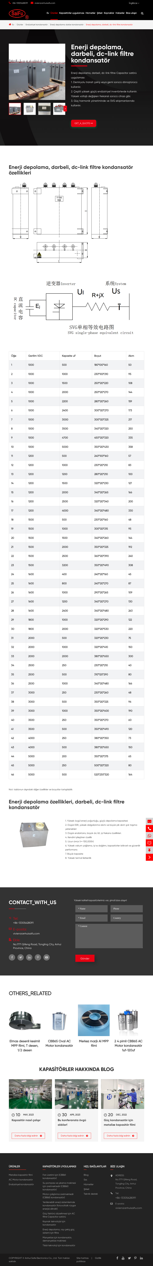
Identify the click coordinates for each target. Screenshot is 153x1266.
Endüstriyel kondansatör (37, 24)
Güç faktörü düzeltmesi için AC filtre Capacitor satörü (59, 1215)
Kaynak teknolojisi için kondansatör (54, 1223)
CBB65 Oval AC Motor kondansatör (59, 1043)
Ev (48, 13)
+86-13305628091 (20, 3)
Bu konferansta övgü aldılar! (72, 1122)
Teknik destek (91, 1193)
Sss (85, 1179)
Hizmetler (90, 13)
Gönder (84, 958)
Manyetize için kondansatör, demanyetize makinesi (57, 1239)
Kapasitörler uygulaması (71, 13)
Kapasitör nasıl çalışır (26, 1120)
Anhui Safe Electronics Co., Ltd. (41, 1258)
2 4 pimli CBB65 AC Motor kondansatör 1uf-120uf (128, 1045)
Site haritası (82, 1258)
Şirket (99, 13)
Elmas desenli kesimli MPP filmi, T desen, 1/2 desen (25, 1045)
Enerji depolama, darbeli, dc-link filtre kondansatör (109, 24)
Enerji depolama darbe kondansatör (66, 24)
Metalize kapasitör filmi (21, 1175)
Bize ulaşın (131, 13)
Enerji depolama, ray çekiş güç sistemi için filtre (58, 1231)
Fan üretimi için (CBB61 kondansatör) (54, 1177)
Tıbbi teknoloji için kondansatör (59, 1245)
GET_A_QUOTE (83, 123)
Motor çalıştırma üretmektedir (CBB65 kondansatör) (58, 1196)
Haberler (120, 13)
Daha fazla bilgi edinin (28, 1135)
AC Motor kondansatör (21, 1179)
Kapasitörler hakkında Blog (76, 1069)
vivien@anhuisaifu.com (45, 3)
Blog (86, 1175)
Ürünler (54, 13)
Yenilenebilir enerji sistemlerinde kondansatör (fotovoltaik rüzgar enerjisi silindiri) (59, 1205)
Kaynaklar (109, 13)
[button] (65, 108)
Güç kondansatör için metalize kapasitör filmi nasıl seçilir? (119, 1122)
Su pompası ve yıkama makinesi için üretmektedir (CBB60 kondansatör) (59, 1186)
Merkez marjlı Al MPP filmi (94, 1043)
